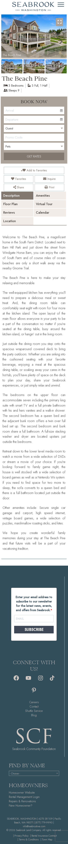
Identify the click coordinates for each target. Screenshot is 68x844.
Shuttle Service (34, 711)
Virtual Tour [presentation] (44, 204)
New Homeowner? (20, 806)
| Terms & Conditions (28, 839)
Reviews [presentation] (9, 212)
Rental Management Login (24, 797)
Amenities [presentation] (43, 195)
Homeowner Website (22, 792)
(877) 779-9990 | (44, 822)
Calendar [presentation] (42, 212)
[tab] (17, 195)
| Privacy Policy (20, 835)
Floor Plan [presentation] (10, 204)
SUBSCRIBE (34, 629)
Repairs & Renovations (22, 801)
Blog (34, 715)
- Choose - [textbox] (15, 773)
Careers (34, 702)
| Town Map (46, 839)
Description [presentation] (11, 195)
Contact (34, 706)
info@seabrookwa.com (34, 826)
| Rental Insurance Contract (43, 835)
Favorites (18, 179)
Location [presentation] (9, 221)
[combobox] (34, 773)
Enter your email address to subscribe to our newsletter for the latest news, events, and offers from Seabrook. (34, 603)
